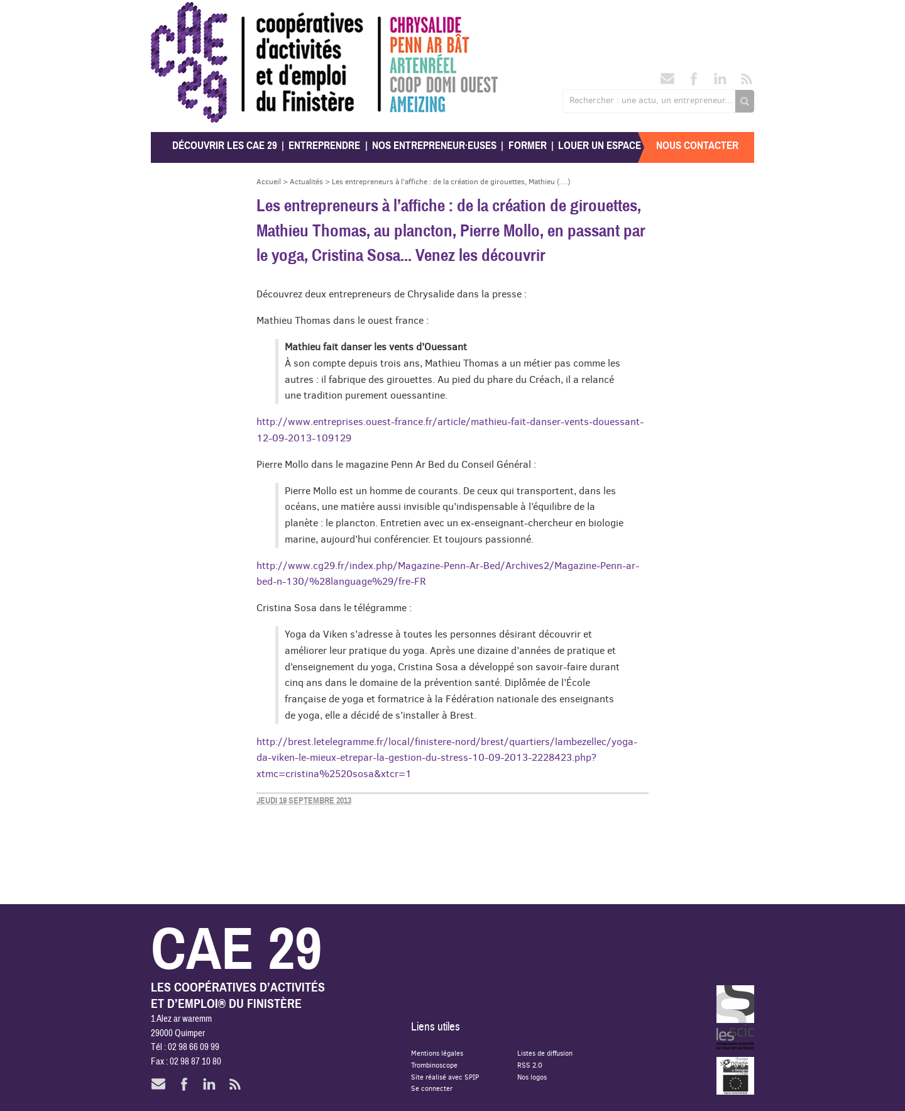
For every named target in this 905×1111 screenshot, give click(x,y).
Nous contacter (697, 145)
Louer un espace (599, 145)
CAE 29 (178, 14)
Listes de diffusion (545, 1053)
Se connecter (431, 1088)
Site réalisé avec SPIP (445, 1077)
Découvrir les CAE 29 (224, 145)
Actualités (306, 181)
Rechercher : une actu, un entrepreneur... (650, 100)
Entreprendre (324, 145)
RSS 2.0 (529, 1065)
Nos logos (532, 1077)
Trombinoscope (434, 1065)
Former (527, 145)
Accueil (268, 181)
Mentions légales (437, 1053)
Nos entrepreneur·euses (434, 145)
